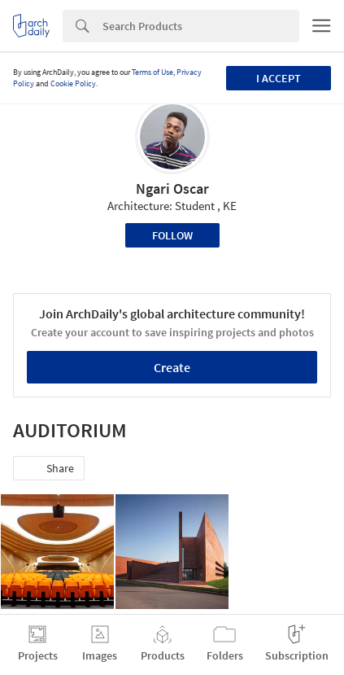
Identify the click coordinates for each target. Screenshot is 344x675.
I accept (278, 78)
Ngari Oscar (172, 188)
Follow (172, 235)
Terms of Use (152, 72)
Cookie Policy (73, 83)
